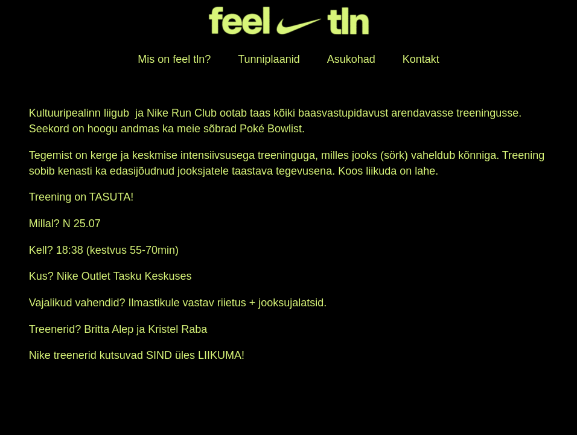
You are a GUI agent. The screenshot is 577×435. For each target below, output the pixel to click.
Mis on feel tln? (174, 59)
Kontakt (421, 59)
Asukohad (351, 59)
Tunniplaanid (268, 59)
